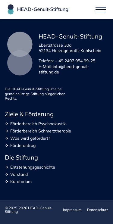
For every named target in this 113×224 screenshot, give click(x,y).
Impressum (72, 209)
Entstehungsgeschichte (32, 167)
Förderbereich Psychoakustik (38, 123)
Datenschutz (97, 209)
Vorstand (19, 174)
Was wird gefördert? (30, 138)
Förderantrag (23, 145)
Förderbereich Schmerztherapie (40, 131)
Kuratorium (21, 181)
